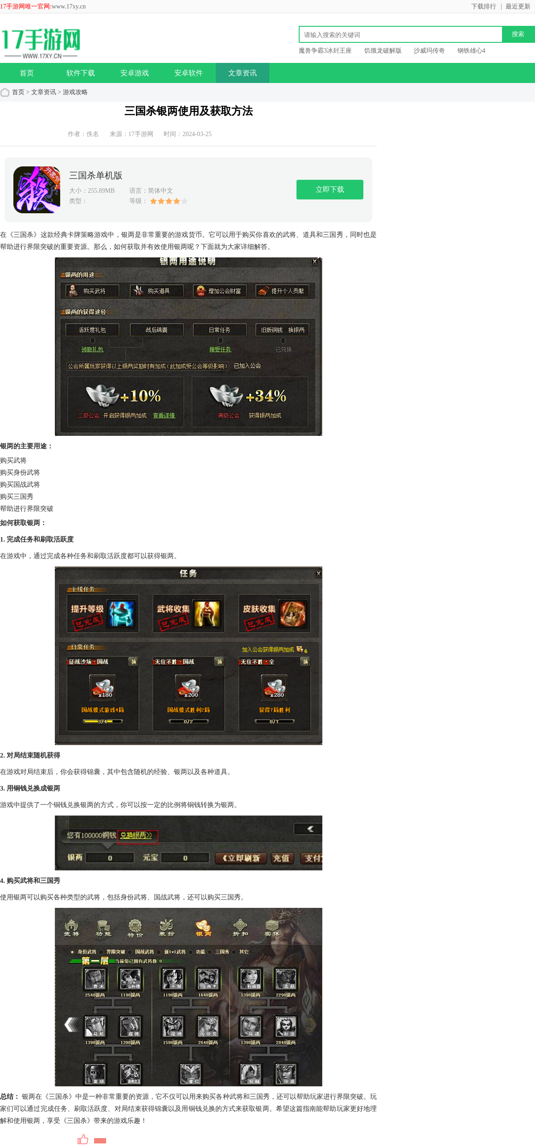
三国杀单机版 (96, 175)
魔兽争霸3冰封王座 (325, 50)
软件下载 (80, 73)
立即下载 (330, 189)
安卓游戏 (134, 73)
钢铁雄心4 (471, 50)
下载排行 (483, 6)
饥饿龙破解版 (383, 50)
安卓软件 (188, 73)
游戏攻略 (75, 92)
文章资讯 (242, 73)
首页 (27, 73)
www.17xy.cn (69, 6)
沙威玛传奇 (429, 50)
